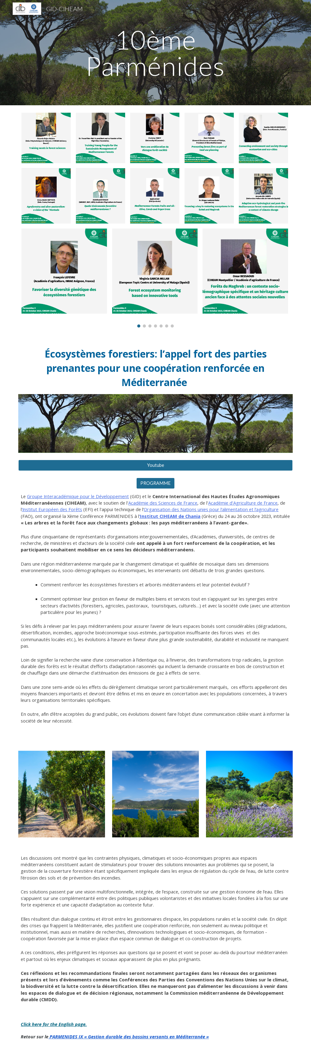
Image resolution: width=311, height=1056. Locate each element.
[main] (155, 53)
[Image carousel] (155, 220)
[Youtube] (155, 465)
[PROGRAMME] (155, 483)
